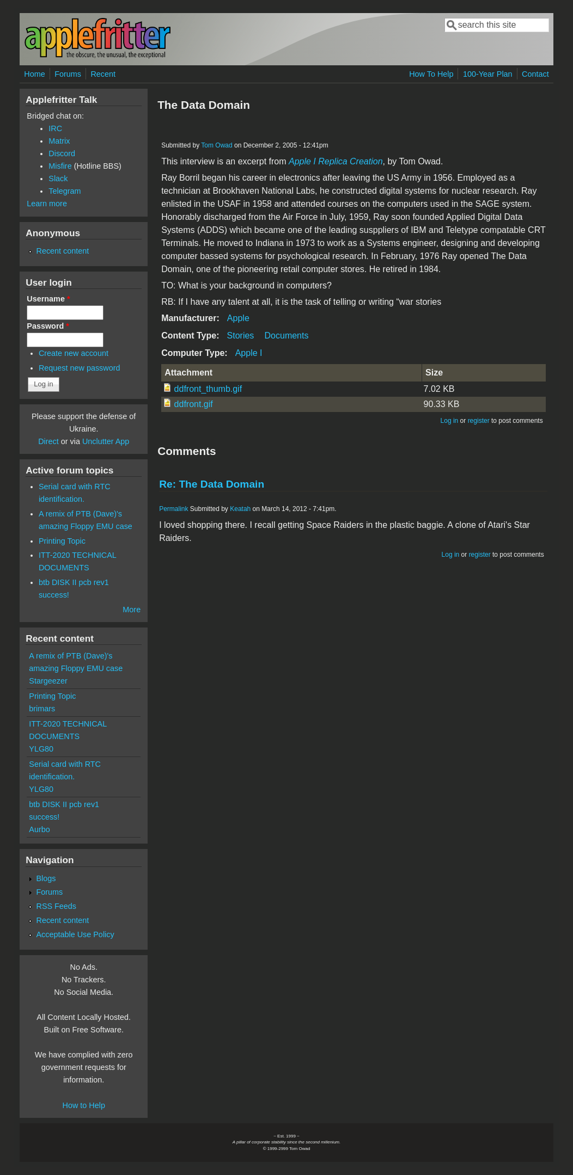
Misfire (59, 166)
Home (34, 74)
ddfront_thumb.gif (208, 388)
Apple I (249, 353)
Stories (240, 335)
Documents (287, 335)
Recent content (62, 251)
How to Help (84, 1105)
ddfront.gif (193, 404)
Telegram (64, 191)
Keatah (240, 509)
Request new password (79, 368)
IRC (55, 128)
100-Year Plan (488, 74)
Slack (58, 178)
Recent (102, 74)
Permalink (173, 509)
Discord (61, 153)
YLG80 (41, 749)
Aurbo (39, 829)
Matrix (59, 141)
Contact (535, 74)
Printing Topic (62, 541)
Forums (67, 74)
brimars (42, 708)
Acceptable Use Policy (75, 934)
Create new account (73, 353)
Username (48, 298)
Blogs (46, 878)
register (479, 421)
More (132, 609)
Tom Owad (216, 145)
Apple (238, 318)
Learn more (47, 203)
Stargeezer (48, 680)
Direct (48, 441)
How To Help (431, 74)
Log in (450, 421)
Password (48, 326)
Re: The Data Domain (211, 484)
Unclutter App (105, 441)
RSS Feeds (56, 906)
